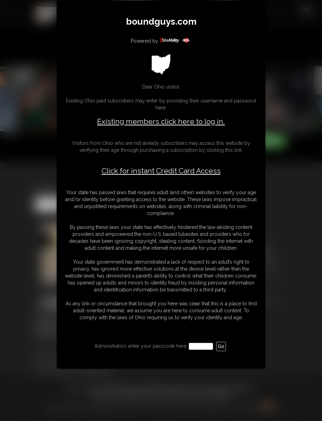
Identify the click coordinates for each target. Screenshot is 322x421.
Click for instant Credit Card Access (161, 170)
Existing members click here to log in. (161, 121)
